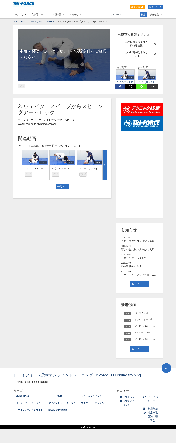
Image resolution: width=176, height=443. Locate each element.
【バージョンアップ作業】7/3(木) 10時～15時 (147, 274)
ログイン (155, 7)
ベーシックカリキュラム (28, 403)
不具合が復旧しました (134, 257)
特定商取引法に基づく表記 (152, 416)
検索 (143, 14)
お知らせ (75, 14)
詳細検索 (156, 14)
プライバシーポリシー (152, 401)
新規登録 (137, 7)
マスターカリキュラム (92, 403)
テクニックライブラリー (93, 396)
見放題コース (39, 14)
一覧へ (62, 186)
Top (15, 21)
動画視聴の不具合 (131, 266)
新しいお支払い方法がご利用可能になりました (148, 249)
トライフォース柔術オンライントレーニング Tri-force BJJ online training (77, 375)
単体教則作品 (22, 396)
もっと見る (139, 283)
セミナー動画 (55, 396)
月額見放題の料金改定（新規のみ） (141, 241)
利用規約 (151, 408)
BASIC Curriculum (58, 410)
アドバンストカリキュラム (62, 403)
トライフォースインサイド (29, 410)
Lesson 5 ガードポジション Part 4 (37, 21)
